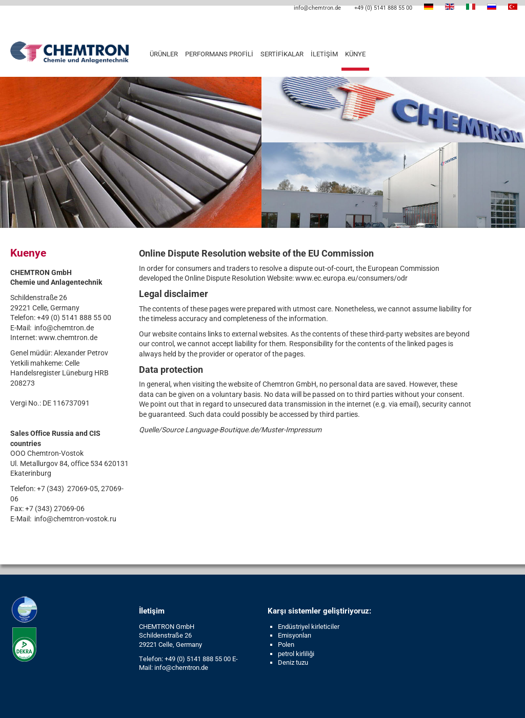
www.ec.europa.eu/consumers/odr (351, 278)
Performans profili (219, 54)
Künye (355, 54)
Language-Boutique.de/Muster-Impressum (253, 430)
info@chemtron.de (316, 8)
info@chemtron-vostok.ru (75, 519)
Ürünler (164, 54)
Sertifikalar (282, 54)
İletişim (324, 54)
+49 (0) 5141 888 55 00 (382, 8)
